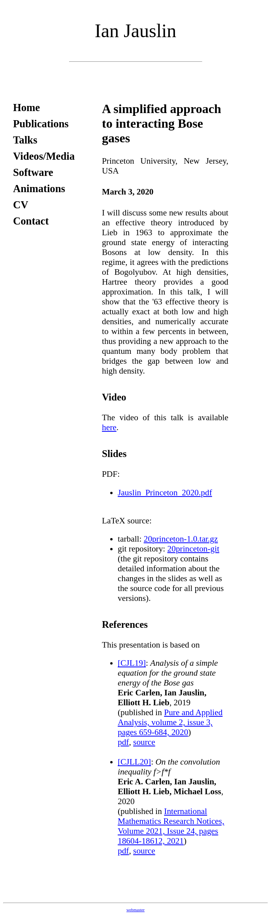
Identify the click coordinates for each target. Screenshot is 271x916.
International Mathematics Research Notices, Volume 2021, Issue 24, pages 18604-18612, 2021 (171, 826)
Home (26, 107)
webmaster (135, 910)
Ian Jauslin (136, 30)
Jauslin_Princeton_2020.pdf (165, 492)
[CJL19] (132, 663)
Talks (25, 140)
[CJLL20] (134, 762)
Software (33, 172)
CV (20, 205)
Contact (31, 221)
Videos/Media (44, 156)
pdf (123, 742)
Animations (39, 189)
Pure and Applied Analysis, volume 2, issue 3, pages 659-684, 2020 (170, 722)
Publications (41, 124)
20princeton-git (193, 548)
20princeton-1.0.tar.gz (181, 539)
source (144, 742)
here (109, 427)
